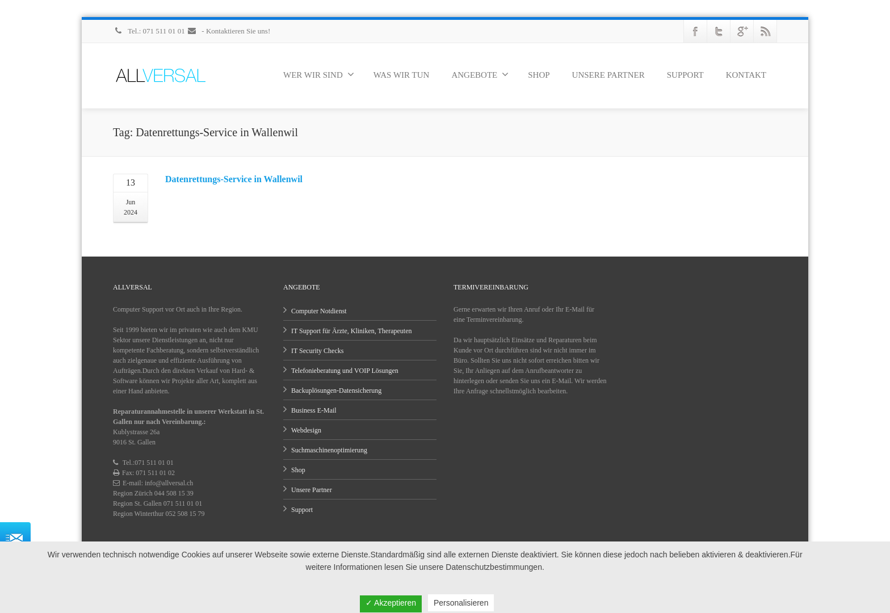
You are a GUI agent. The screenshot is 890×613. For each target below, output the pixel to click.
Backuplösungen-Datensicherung (336, 390)
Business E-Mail (314, 410)
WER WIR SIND (318, 74)
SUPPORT (685, 74)
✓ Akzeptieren (391, 602)
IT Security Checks (317, 351)
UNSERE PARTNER (608, 74)
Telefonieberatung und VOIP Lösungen (344, 371)
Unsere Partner (311, 490)
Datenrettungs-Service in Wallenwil (234, 179)
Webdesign (306, 430)
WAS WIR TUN (401, 74)
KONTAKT (746, 74)
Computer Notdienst (319, 311)
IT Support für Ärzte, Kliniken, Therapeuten (351, 331)
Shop (298, 470)
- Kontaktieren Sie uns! (228, 31)
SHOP (538, 74)
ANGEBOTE (480, 74)
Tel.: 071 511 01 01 (150, 31)
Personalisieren (461, 602)
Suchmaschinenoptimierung (329, 450)
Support (302, 510)
